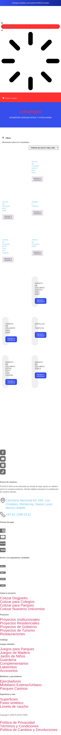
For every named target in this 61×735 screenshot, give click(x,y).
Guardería (8, 660)
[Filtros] (3, 138)
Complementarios (14, 663)
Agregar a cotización (37, 179)
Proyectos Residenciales (19, 623)
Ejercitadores (10, 681)
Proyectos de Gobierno (18, 627)
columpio (30, 111)
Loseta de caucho (14, 706)
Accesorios (9, 671)
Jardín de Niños (12, 656)
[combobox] (30, 26)
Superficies (9, 699)
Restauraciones (12, 634)
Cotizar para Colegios (17, 602)
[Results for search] (30, 61)
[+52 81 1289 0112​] (3, 514)
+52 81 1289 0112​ (18, 514)
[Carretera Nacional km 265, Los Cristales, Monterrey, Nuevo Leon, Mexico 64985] (3, 500)
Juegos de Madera (15, 653)
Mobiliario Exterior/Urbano (21, 685)
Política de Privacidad (17, 722)
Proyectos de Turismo (17, 630)
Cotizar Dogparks (14, 598)
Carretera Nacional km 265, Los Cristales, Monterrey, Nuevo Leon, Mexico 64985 (29, 504)
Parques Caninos (14, 688)
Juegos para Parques (17, 649)
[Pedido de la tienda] (44, 148)
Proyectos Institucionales (20, 619)
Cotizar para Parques (17, 605)
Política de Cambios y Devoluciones (28, 730)
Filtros (8, 138)
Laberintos (8, 667)
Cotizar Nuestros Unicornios (22, 609)
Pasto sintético (11, 703)
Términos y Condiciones (19, 726)
